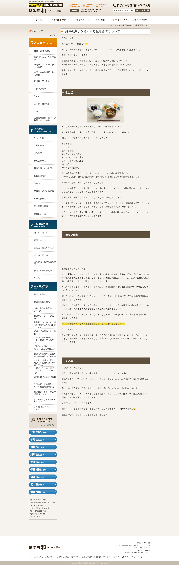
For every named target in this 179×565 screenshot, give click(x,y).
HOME (110, 25)
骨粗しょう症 (40, 214)
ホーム (39, 19)
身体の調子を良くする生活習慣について (45, 393)
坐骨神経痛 (39, 145)
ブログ (37, 111)
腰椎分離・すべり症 (43, 168)
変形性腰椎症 (40, 199)
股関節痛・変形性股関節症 (45, 263)
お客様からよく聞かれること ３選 (45, 400)
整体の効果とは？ (42, 294)
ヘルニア (38, 153)
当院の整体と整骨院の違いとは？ (45, 309)
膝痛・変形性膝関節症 (44, 270)
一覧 (53, 35)
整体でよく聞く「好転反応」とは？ (45, 317)
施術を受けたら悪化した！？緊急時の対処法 (44, 385)
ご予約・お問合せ (140, 19)
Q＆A (36, 96)
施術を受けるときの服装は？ (45, 378)
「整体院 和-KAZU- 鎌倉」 (89, 563)
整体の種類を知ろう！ (44, 302)
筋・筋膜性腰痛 (41, 206)
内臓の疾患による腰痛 (44, 191)
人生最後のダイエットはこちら (45, 408)
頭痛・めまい (40, 240)
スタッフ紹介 (100, 19)
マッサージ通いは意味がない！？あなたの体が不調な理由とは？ (45, 362)
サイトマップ (137, 557)
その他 (37, 278)
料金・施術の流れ (59, 19)
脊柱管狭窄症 (40, 161)
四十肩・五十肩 (41, 255)
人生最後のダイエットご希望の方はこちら (45, 119)
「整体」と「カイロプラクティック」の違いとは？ (45, 370)
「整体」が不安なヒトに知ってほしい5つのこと (45, 347)
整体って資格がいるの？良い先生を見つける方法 (45, 355)
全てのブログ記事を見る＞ (47, 425)
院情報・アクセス (120, 19)
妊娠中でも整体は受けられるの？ (45, 332)
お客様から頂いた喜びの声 (79, 19)
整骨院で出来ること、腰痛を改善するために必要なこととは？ (45, 324)
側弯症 (37, 183)
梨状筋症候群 (40, 176)
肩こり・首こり (41, 233)
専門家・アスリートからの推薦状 (45, 66)
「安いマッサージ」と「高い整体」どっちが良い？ (45, 340)
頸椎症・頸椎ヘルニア (44, 248)
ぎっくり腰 (39, 138)
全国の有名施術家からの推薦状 (45, 73)
